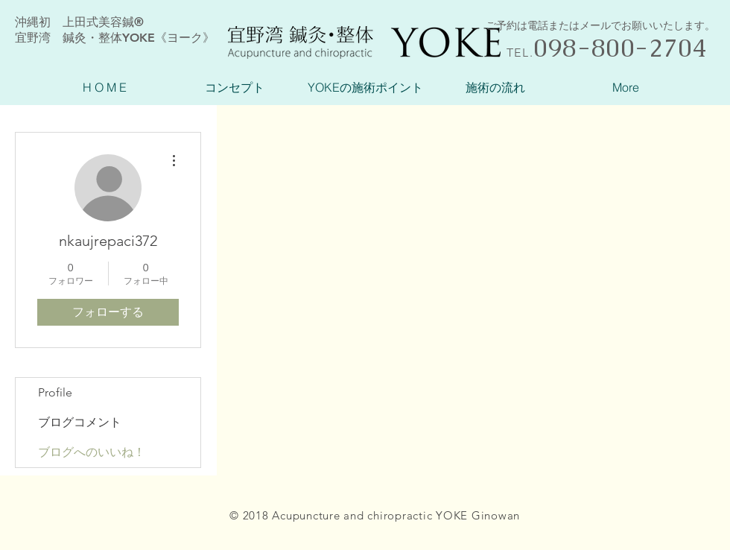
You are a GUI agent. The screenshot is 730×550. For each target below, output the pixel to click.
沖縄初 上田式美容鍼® (79, 22)
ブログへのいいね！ (91, 452)
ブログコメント (79, 422)
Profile (55, 392)
